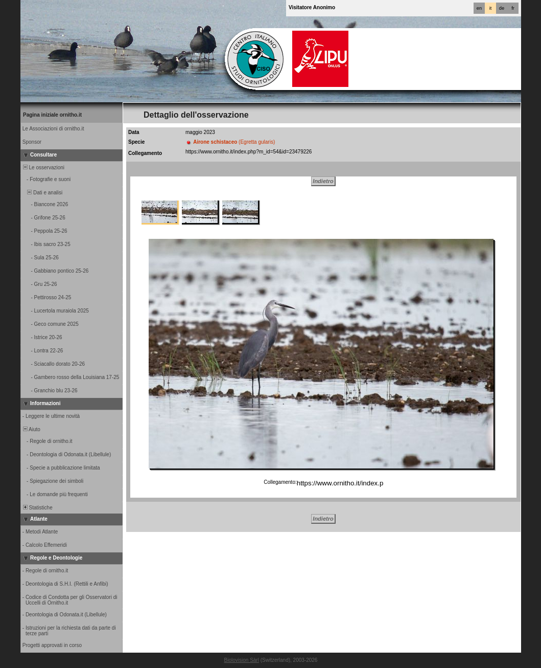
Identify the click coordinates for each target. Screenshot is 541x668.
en (479, 8)
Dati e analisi (41, 192)
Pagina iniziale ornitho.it (52, 115)
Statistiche (37, 507)
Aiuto (30, 429)
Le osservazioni (42, 167)
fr (512, 8)
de (501, 8)
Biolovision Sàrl (241, 660)
